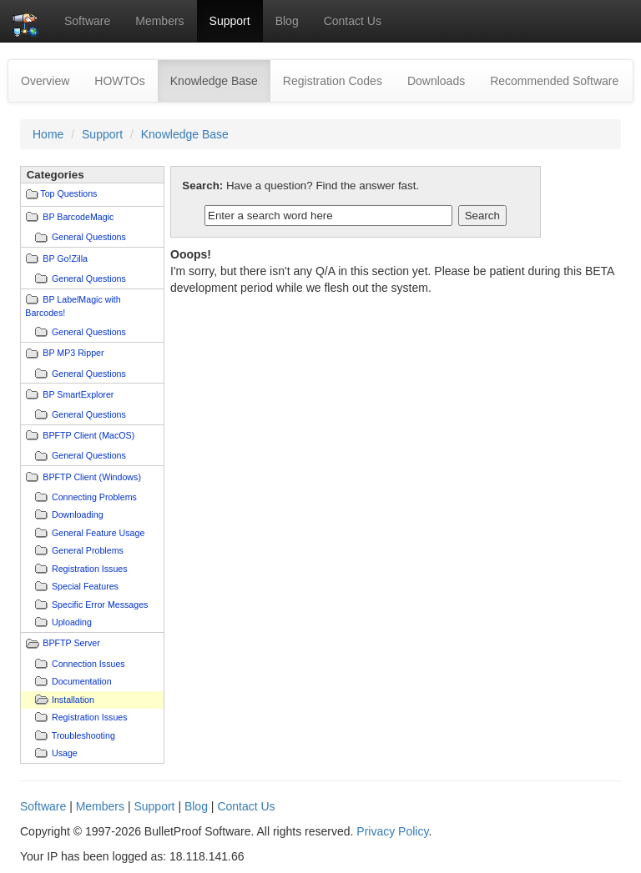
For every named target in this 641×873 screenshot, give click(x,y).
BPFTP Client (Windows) (92, 477)
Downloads (436, 81)
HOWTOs (119, 81)
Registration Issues (90, 569)
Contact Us (352, 21)
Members (159, 21)
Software (87, 21)
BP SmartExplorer (78, 394)
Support (229, 21)
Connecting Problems (94, 497)
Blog (287, 21)
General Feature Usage (98, 533)
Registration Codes (332, 81)
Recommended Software (554, 81)
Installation (73, 700)
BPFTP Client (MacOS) (88, 435)
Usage (65, 753)
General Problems (88, 550)
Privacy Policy (392, 831)
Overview (45, 81)
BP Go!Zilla (65, 258)
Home (48, 134)
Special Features (85, 586)
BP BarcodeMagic (78, 217)
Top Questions (68, 193)
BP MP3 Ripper (73, 353)
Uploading (72, 622)
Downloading (77, 514)
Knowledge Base (220, 80)
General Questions (89, 237)
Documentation (82, 681)
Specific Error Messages (100, 605)
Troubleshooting (83, 735)
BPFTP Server (71, 643)
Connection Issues (88, 664)
